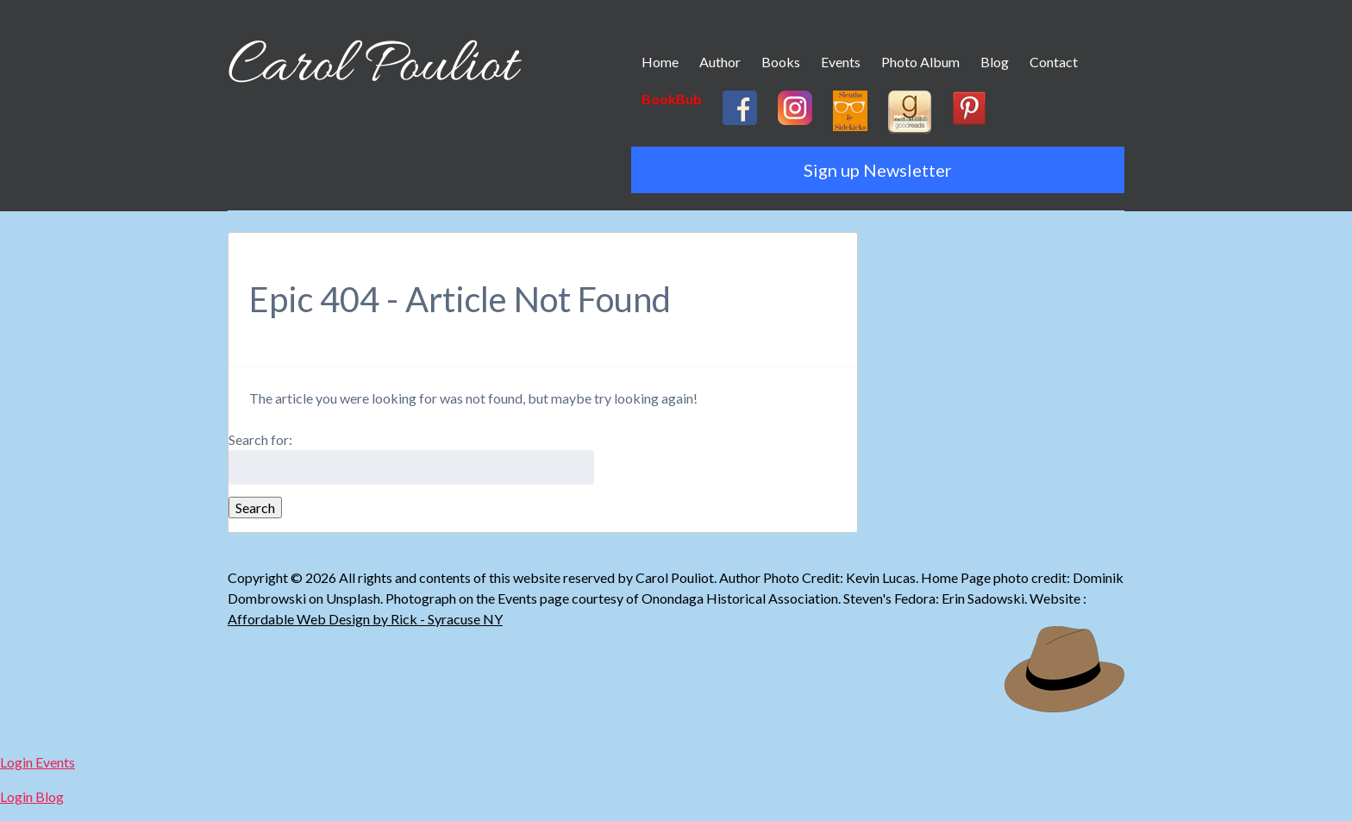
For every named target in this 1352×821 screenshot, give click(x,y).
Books (780, 61)
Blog (994, 61)
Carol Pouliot (372, 67)
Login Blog (32, 796)
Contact (1054, 61)
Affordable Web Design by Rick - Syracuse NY (365, 619)
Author (720, 61)
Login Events (37, 762)
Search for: (260, 439)
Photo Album (920, 61)
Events (841, 61)
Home (660, 61)
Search (255, 507)
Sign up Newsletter (878, 170)
